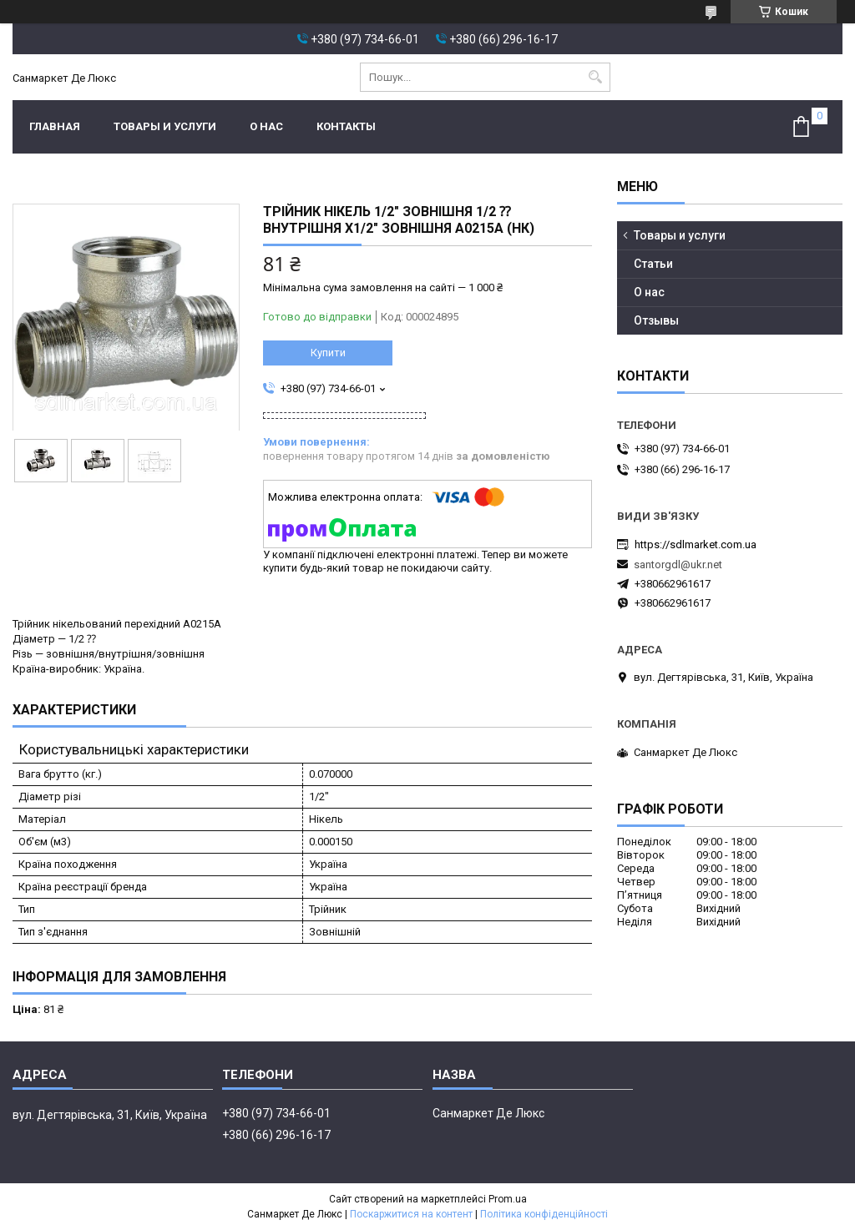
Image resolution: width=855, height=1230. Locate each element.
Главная (54, 126)
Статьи (653, 263)
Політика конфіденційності (544, 1214)
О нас (266, 126)
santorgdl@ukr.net (678, 564)
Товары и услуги (165, 126)
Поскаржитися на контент (411, 1214)
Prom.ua (507, 1199)
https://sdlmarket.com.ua (695, 544)
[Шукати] (595, 77)
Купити (328, 352)
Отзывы (656, 320)
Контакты (346, 126)
